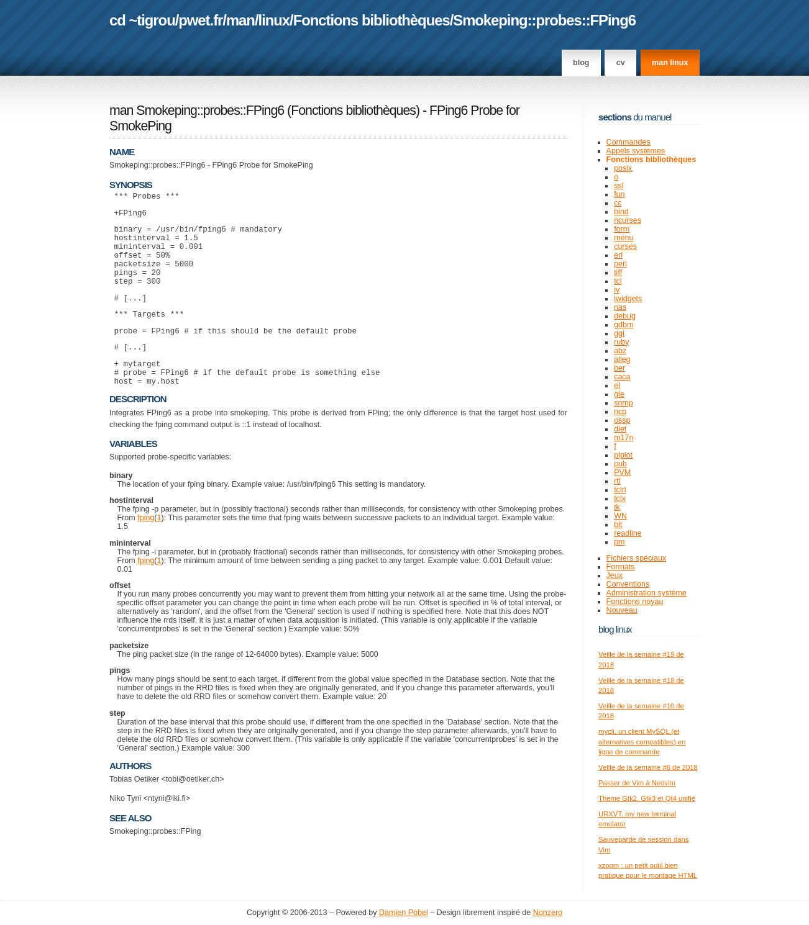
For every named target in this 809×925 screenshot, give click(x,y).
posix (623, 168)
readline (628, 533)
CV (620, 62)
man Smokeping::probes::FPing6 (196, 110)
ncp (620, 411)
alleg (622, 359)
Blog (581, 62)
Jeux (614, 575)
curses (625, 246)
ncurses (627, 220)
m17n (623, 437)
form (621, 229)
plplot (623, 455)
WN (620, 516)
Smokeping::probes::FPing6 (544, 20)
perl (620, 263)
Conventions (628, 584)
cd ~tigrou (142, 20)
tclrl (620, 489)
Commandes (628, 142)
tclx (620, 498)
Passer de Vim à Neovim (636, 783)
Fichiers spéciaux (636, 558)
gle (619, 394)
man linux (670, 62)
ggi (619, 333)
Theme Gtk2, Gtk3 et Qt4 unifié (646, 798)
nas (620, 307)
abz (620, 350)
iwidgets (628, 298)
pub (620, 463)
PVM (622, 472)
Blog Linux (615, 629)
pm (619, 542)
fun (619, 194)
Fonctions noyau (635, 601)
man (240, 20)
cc (618, 203)
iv (616, 290)
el (617, 385)
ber (619, 368)
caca (622, 376)
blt (618, 524)
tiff (618, 272)
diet (620, 429)
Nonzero (547, 912)
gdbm (623, 324)
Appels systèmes (635, 151)
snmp (623, 403)
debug (625, 316)
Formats (620, 566)
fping (145, 547)
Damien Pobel (403, 912)
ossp (622, 420)
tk (617, 507)
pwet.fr (200, 20)
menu (623, 237)
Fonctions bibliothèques (371, 20)
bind (621, 211)
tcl (618, 281)
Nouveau (622, 610)
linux (274, 20)
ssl (618, 185)
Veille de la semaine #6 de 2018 (648, 767)
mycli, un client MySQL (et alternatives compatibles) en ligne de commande (641, 742)
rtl (617, 481)
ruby (621, 342)
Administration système (646, 593)
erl (618, 255)
